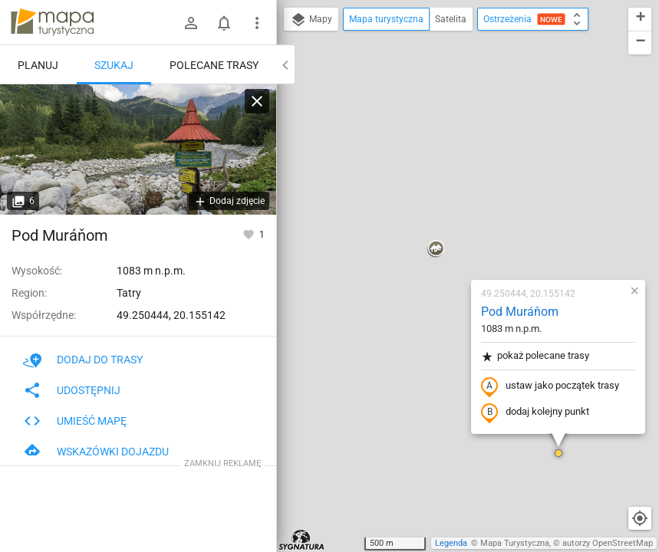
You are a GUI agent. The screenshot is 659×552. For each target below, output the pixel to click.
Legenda (451, 543)
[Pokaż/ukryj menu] (257, 23)
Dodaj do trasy (83, 359)
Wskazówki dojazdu (96, 451)
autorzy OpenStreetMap (607, 543)
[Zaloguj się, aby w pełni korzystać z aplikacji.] (249, 234)
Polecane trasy (214, 65)
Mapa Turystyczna (514, 543)
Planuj (38, 65)
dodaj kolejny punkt (444, 235)
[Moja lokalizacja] (639, 518)
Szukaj (113, 65)
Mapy (311, 20)
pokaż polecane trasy (444, 179)
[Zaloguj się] (191, 23)
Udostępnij (71, 390)
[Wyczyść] (257, 101)
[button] (344, 72)
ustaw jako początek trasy (459, 209)
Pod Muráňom (428, 134)
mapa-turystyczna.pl (52, 22)
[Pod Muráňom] (138, 149)
